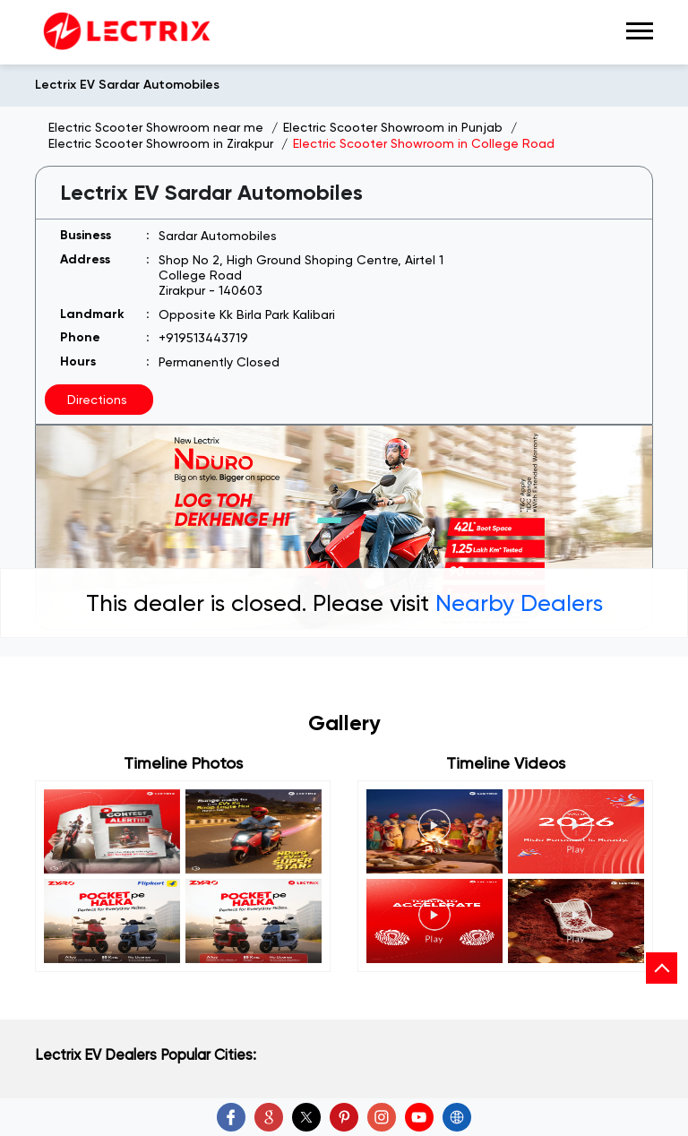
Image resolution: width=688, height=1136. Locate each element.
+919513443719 (203, 338)
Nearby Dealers (519, 603)
